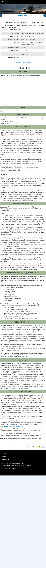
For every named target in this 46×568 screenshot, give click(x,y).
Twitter (21, 472)
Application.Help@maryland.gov (14, 426)
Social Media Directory (27, 472)
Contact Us (5, 453)
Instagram (24, 472)
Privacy (4, 456)
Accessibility (5, 459)
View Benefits (27, 62)
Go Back (17, 62)
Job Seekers (22, 16)
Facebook (18, 472)
